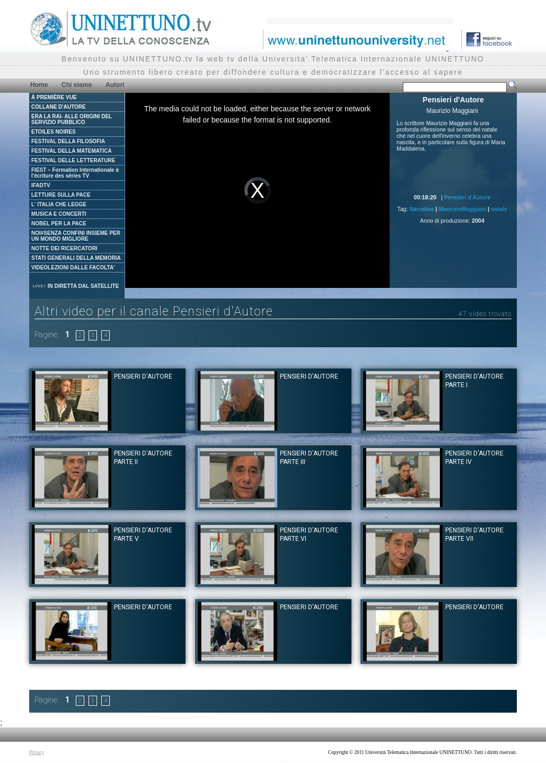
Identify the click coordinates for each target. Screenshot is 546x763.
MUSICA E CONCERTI (58, 214)
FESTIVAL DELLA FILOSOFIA (68, 141)
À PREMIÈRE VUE (54, 97)
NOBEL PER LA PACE (58, 223)
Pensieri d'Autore (467, 197)
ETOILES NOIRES (53, 132)
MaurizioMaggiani (462, 209)
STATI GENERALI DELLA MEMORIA (76, 258)
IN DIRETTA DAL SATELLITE (75, 286)
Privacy (37, 752)
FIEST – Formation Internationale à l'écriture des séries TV (75, 173)
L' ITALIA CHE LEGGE (58, 204)
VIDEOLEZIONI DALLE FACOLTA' (73, 267)
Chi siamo (76, 85)
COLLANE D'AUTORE (58, 107)
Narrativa (421, 209)
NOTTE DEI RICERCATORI (64, 248)
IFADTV (40, 185)
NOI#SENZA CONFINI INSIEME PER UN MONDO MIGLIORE (75, 236)
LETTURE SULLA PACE (61, 195)
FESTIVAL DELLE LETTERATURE (73, 160)
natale (499, 209)
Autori (114, 85)
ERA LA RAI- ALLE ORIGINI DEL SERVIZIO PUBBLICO (71, 119)
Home (39, 85)
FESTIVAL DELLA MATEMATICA (71, 151)
